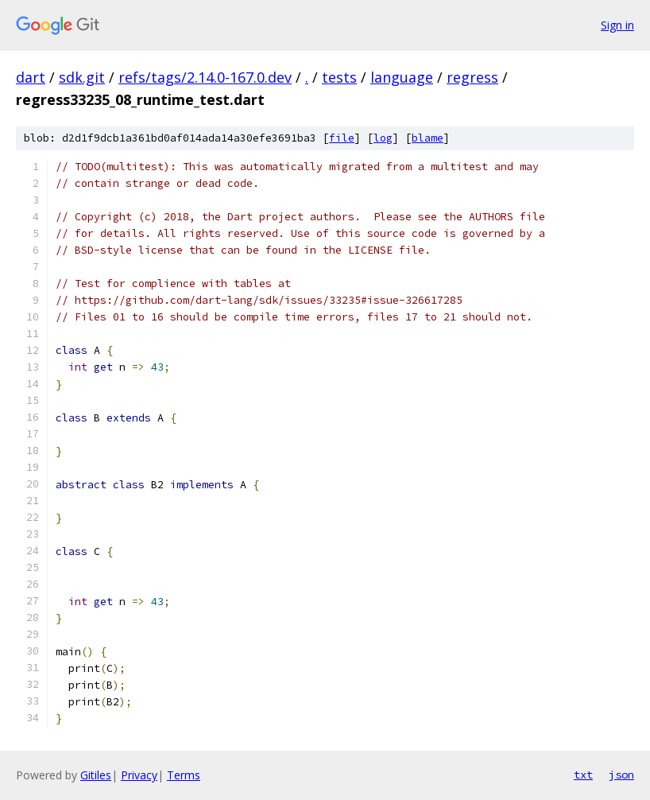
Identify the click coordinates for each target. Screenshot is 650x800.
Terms (183, 775)
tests (339, 77)
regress (472, 77)
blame (427, 138)
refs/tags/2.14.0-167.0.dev (205, 77)
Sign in (617, 25)
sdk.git (82, 77)
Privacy (139, 775)
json (621, 774)
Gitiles (95, 775)
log (383, 138)
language (401, 77)
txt (583, 774)
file (341, 138)
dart (30, 77)
